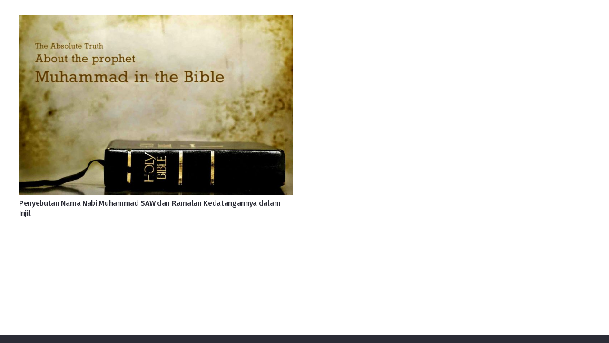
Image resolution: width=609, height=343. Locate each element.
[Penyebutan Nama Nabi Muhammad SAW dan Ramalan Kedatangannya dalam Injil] (156, 23)
